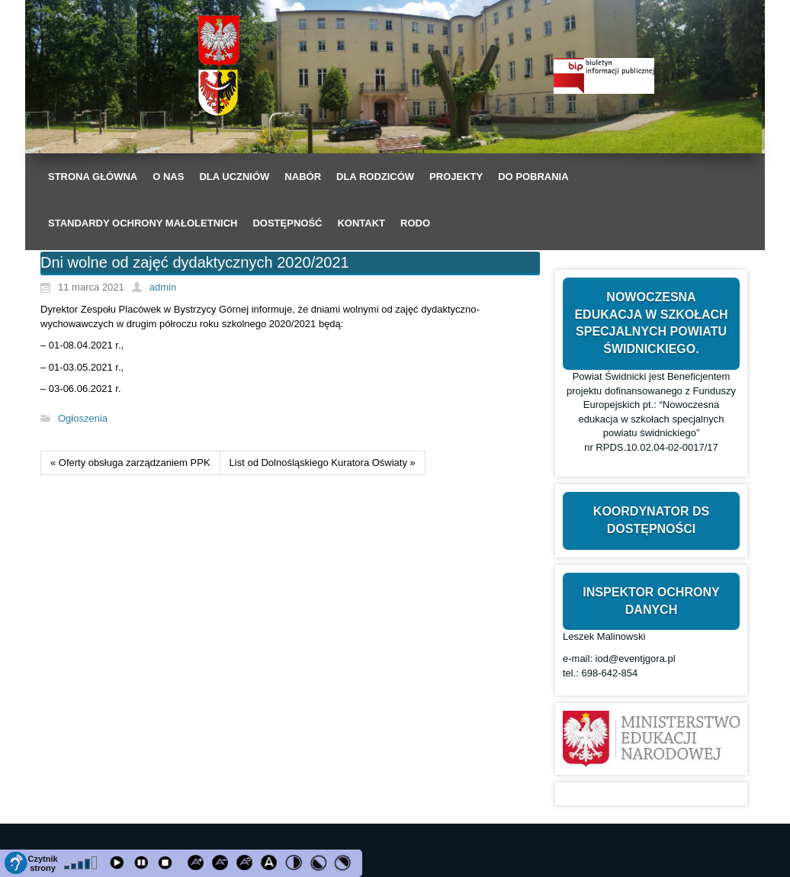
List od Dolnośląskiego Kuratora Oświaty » (323, 462)
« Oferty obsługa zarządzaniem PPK (130, 462)
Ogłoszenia (83, 418)
